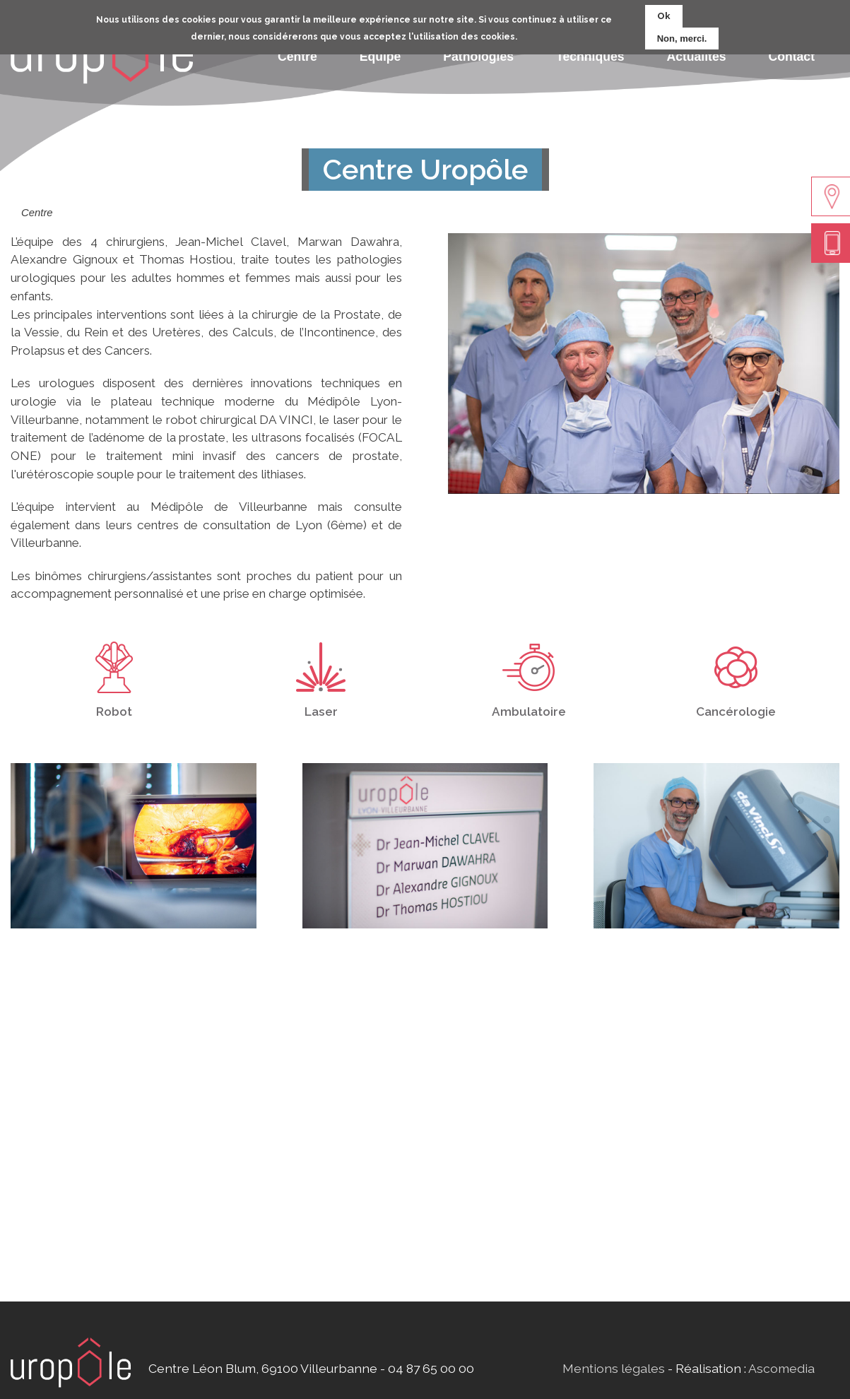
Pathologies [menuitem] (478, 56)
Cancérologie (736, 711)
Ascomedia (781, 1368)
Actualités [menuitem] (696, 56)
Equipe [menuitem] (380, 56)
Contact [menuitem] (792, 56)
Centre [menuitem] (297, 56)
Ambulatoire (529, 711)
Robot (114, 711)
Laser (321, 711)
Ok (664, 14)
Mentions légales (613, 1368)
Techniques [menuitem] (590, 56)
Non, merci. (682, 36)
